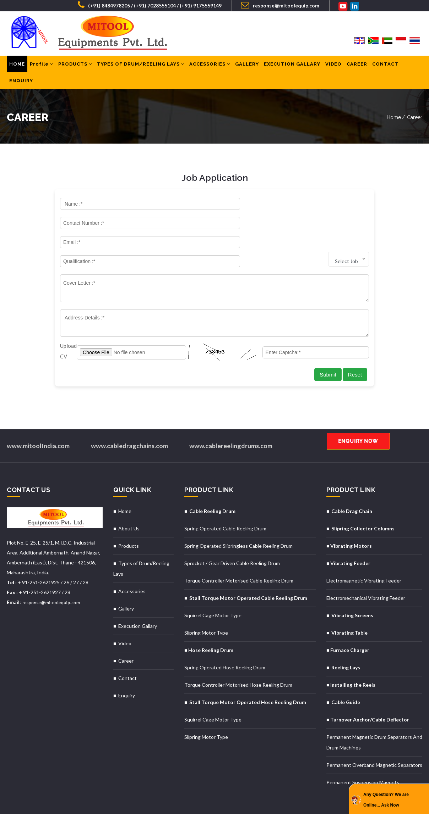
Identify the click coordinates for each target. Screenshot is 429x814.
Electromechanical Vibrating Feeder (365, 575)
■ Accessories (129, 568)
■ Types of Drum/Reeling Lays (141, 545)
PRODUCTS (75, 64)
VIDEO (333, 64)
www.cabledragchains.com (129, 422)
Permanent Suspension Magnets (362, 759)
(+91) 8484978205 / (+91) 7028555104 (132, 5)
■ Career (123, 637)
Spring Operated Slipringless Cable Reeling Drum (238, 522)
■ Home (122, 488)
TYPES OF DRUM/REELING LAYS (140, 64)
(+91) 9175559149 (201, 5)
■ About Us (126, 505)
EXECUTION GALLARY (292, 64)
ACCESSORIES (209, 64)
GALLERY (247, 64)
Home (394, 117)
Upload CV (68, 327)
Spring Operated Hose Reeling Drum (224, 644)
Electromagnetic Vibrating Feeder (363, 557)
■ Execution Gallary (135, 603)
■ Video (122, 620)
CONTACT (385, 64)
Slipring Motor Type (206, 609)
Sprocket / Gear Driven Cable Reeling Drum (232, 540)
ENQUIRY (21, 80)
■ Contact (125, 655)
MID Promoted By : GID (81, 801)
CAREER (357, 64)
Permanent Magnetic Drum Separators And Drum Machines (374, 718)
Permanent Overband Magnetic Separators (374, 741)
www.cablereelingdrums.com (231, 422)
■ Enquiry (124, 672)
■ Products (126, 522)
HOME (17, 64)
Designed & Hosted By (30, 801)
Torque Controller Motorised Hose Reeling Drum (238, 661)
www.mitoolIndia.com (38, 422)
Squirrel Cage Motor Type (212, 592)
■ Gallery (123, 585)
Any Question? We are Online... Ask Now (386, 800)
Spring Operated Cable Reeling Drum (225, 505)
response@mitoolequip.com (280, 4)
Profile (41, 64)
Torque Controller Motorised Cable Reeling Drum (238, 557)
